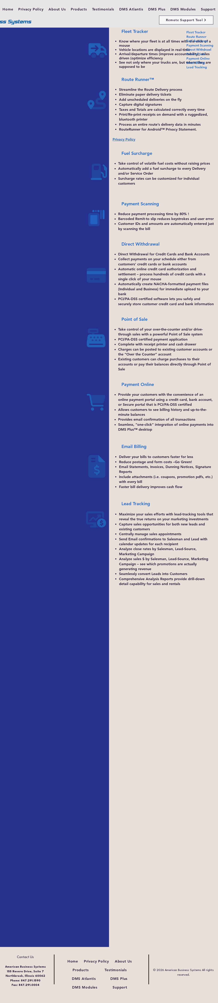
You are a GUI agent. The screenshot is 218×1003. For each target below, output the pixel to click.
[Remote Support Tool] (186, 20)
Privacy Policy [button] (124, 139)
